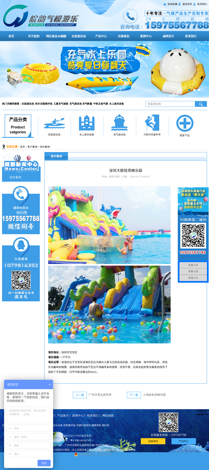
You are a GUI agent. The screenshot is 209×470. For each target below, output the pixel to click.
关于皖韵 (33, 36)
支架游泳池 (78, 36)
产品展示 (63, 415)
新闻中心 (146, 36)
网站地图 (108, 415)
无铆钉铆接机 (83, 425)
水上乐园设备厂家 (82, 449)
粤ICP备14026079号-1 (81, 440)
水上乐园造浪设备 (126, 449)
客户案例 (32, 146)
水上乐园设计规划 (60, 449)
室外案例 (45, 146)
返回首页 (187, 4)
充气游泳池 (75, 103)
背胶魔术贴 (69, 425)
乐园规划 (123, 36)
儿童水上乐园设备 (104, 449)
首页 (11, 36)
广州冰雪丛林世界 (100, 394)
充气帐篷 (87, 103)
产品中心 (101, 36)
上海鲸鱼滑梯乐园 (154, 394)
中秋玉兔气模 (101, 103)
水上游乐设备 (117, 103)
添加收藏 (172, 4)
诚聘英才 (168, 36)
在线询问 (153, 441)
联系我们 (202, 4)
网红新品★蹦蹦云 (56, 39)
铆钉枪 (105, 425)
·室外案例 (15, 177)
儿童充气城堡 (61, 103)
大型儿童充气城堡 (104, 69)
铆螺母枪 (96, 425)
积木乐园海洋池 (44, 103)
